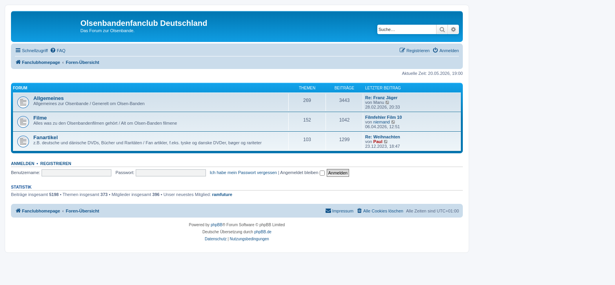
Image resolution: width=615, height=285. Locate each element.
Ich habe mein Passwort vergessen (243, 172)
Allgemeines (48, 98)
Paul (377, 141)
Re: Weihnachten (382, 136)
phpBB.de (262, 232)
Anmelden (23, 163)
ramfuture (222, 194)
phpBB (216, 225)
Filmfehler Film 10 (383, 117)
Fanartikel (45, 137)
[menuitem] (58, 50)
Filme (40, 118)
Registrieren (55, 163)
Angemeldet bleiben (302, 172)
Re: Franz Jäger (381, 97)
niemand (381, 122)
